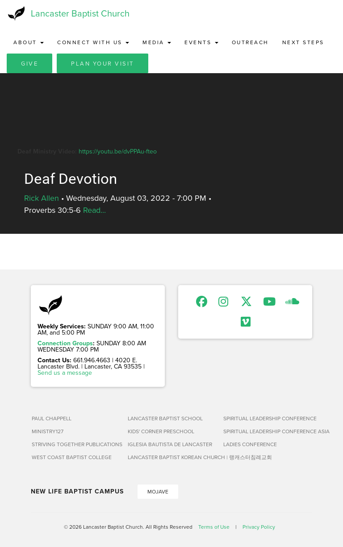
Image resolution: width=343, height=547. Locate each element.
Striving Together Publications (76, 444)
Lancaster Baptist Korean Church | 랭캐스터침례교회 (172, 457)
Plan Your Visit (102, 63)
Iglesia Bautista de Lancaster (170, 444)
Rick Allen (41, 197)
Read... (94, 209)
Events (201, 42)
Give (29, 63)
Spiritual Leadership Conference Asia (267, 431)
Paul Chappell (51, 418)
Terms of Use (214, 526)
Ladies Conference (250, 444)
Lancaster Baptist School (165, 418)
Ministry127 (47, 431)
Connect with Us (93, 42)
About (28, 42)
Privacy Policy (259, 526)
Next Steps (303, 42)
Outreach (250, 42)
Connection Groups (65, 343)
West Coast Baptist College (72, 457)
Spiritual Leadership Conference (267, 418)
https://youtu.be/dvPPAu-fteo (118, 151)
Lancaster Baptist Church (80, 13)
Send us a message (65, 372)
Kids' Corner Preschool (161, 431)
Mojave (157, 491)
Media (156, 42)
